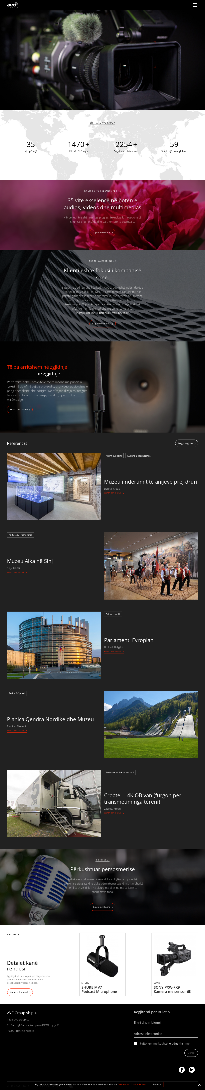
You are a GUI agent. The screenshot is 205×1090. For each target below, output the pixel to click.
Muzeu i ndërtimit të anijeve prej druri (150, 481)
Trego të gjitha (185, 443)
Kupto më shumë (101, 232)
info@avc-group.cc (18, 1019)
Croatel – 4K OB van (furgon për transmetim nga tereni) (142, 798)
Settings (157, 1084)
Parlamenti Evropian (129, 640)
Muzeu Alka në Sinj (30, 561)
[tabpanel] (102, 60)
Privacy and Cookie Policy (131, 1084)
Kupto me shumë (113, 493)
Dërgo (191, 1052)
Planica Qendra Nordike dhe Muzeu (50, 719)
